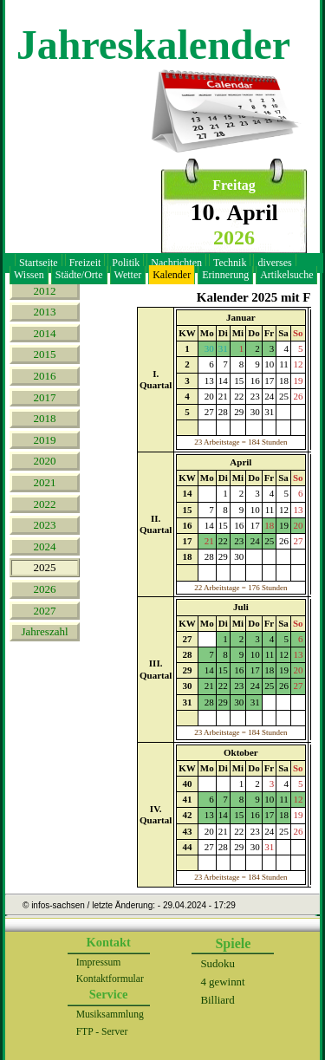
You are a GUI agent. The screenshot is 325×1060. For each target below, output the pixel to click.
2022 (45, 503)
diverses (274, 263)
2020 (45, 460)
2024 (45, 546)
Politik (126, 263)
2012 (45, 290)
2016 (45, 375)
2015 (45, 354)
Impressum (98, 962)
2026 (45, 588)
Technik (229, 263)
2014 (45, 333)
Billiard (217, 999)
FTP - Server (102, 1031)
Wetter (128, 275)
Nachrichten (176, 263)
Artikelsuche (286, 275)
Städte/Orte (79, 275)
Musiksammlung (110, 1014)
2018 (45, 418)
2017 (45, 397)
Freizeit (85, 263)
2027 (45, 610)
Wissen (29, 275)
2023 (45, 524)
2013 (45, 311)
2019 (45, 439)
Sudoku (217, 963)
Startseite (38, 263)
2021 (45, 482)
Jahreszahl (44, 631)
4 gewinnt (222, 981)
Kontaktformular (110, 979)
